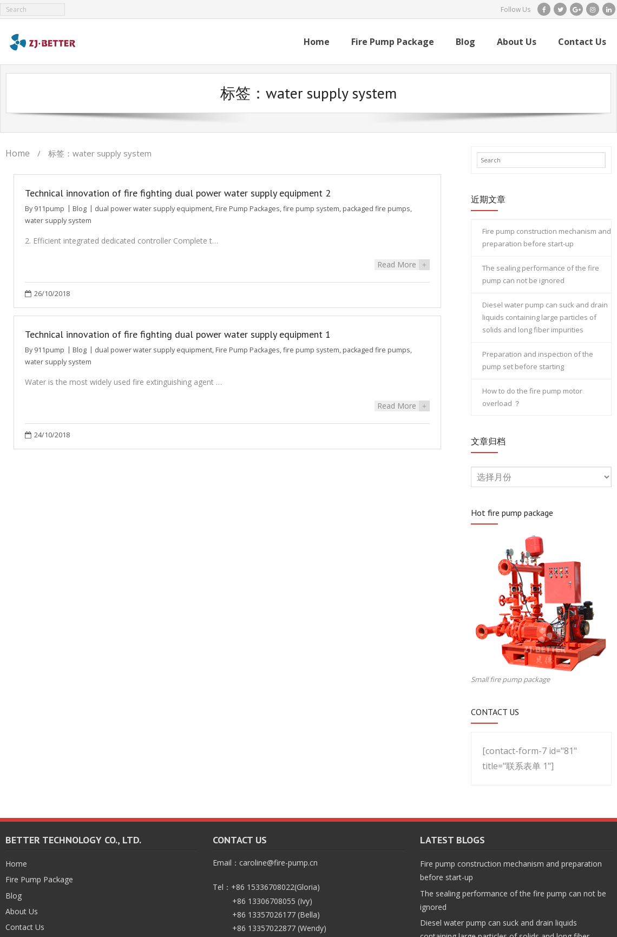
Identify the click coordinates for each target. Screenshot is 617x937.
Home (17, 153)
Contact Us (24, 927)
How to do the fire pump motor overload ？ (532, 397)
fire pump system (311, 208)
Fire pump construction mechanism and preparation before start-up (546, 237)
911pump (49, 208)
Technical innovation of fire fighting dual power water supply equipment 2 (178, 193)
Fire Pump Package (39, 879)
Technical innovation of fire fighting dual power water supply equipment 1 (178, 333)
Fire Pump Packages (247, 208)
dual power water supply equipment (153, 208)
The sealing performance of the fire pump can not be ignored (540, 274)
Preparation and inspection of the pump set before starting (537, 360)
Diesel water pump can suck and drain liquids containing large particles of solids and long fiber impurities (545, 317)
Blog (80, 208)
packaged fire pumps (376, 208)
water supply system (58, 220)
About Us (21, 911)
